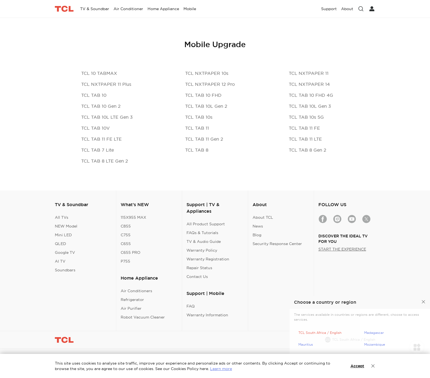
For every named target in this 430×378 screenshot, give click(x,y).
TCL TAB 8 (196, 150)
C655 (126, 243)
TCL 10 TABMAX (99, 73)
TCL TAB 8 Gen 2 (307, 150)
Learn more (221, 368)
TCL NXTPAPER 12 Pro (210, 84)
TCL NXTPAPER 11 (309, 73)
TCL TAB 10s (199, 117)
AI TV (60, 261)
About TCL (263, 217)
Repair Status (199, 267)
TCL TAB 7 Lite (97, 150)
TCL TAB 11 (197, 128)
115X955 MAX (133, 217)
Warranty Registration (207, 259)
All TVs (61, 217)
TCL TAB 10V (95, 128)
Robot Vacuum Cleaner (143, 317)
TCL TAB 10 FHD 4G (311, 95)
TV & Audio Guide (203, 241)
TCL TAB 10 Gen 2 (101, 106)
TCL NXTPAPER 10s (206, 73)
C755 (126, 234)
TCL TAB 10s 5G (306, 117)
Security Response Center (277, 243)
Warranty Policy (201, 250)
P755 (125, 261)
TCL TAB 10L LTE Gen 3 (107, 117)
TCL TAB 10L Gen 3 (310, 106)
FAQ (190, 306)
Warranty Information (207, 314)
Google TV (65, 252)
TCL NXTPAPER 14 (309, 84)
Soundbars (65, 270)
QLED (60, 243)
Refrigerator (132, 299)
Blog (257, 234)
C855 (126, 226)
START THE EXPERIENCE (342, 249)
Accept (357, 365)
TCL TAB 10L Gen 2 (206, 106)
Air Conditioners (136, 290)
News (258, 226)
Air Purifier (131, 308)
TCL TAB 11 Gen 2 (204, 139)
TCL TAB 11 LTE (305, 139)
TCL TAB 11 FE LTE (101, 139)
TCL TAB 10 (93, 95)
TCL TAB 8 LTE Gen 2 (104, 161)
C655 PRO (130, 252)
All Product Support (205, 223)
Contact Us (197, 276)
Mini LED (63, 234)
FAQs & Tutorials (202, 232)
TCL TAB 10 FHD (203, 95)
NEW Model (66, 226)
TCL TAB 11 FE (304, 128)
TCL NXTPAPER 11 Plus (106, 84)
